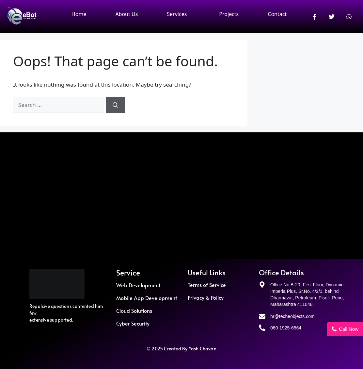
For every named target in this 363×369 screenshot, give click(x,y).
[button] (178, 14)
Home (79, 14)
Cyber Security (133, 323)
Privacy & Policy (206, 297)
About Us (126, 14)
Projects (229, 14)
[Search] (115, 105)
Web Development (138, 285)
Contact (277, 14)
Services (177, 14)
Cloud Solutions (134, 310)
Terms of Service (207, 284)
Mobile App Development (146, 297)
